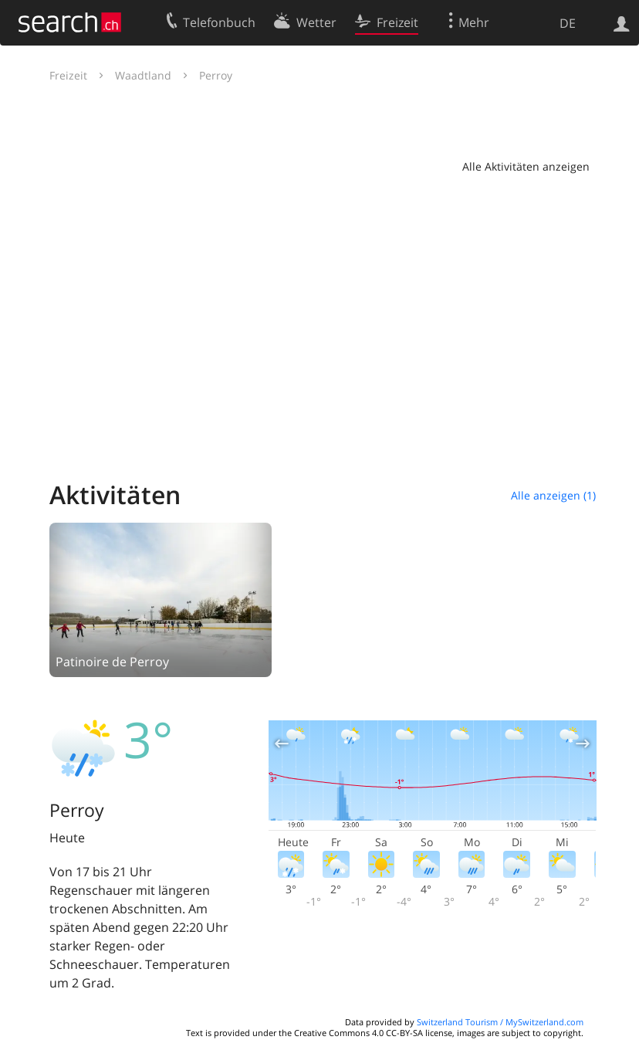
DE (568, 23)
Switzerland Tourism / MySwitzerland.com (500, 1022)
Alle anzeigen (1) (553, 495)
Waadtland (143, 75)
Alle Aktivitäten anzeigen (526, 166)
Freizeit (68, 75)
